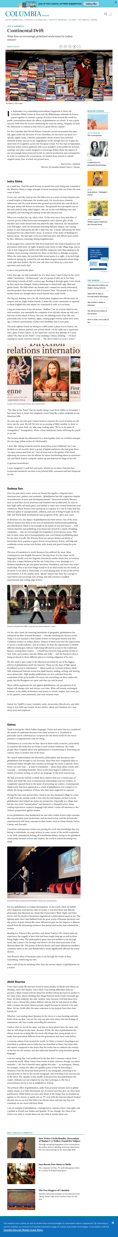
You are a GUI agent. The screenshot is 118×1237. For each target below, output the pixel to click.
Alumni (72, 20)
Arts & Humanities (14, 20)
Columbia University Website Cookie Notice (23, 1230)
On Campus (84, 20)
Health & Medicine (58, 20)
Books (94, 20)
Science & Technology (36, 20)
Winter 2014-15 (13, 47)
